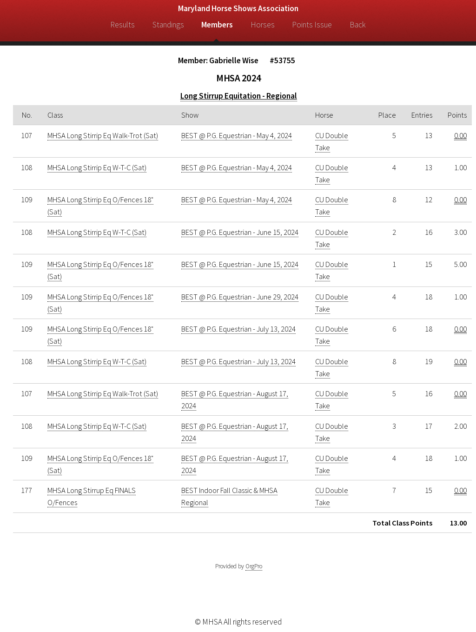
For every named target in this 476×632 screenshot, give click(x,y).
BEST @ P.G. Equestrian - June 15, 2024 (239, 232)
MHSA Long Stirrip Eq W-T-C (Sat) (96, 167)
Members (217, 25)
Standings (168, 25)
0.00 (460, 135)
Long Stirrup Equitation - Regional (238, 96)
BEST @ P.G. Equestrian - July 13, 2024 (238, 328)
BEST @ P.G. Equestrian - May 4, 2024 (236, 135)
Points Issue (312, 25)
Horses (263, 25)
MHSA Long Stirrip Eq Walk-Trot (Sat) (102, 135)
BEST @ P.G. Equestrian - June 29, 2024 (239, 296)
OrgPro (253, 566)
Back (358, 25)
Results (122, 25)
